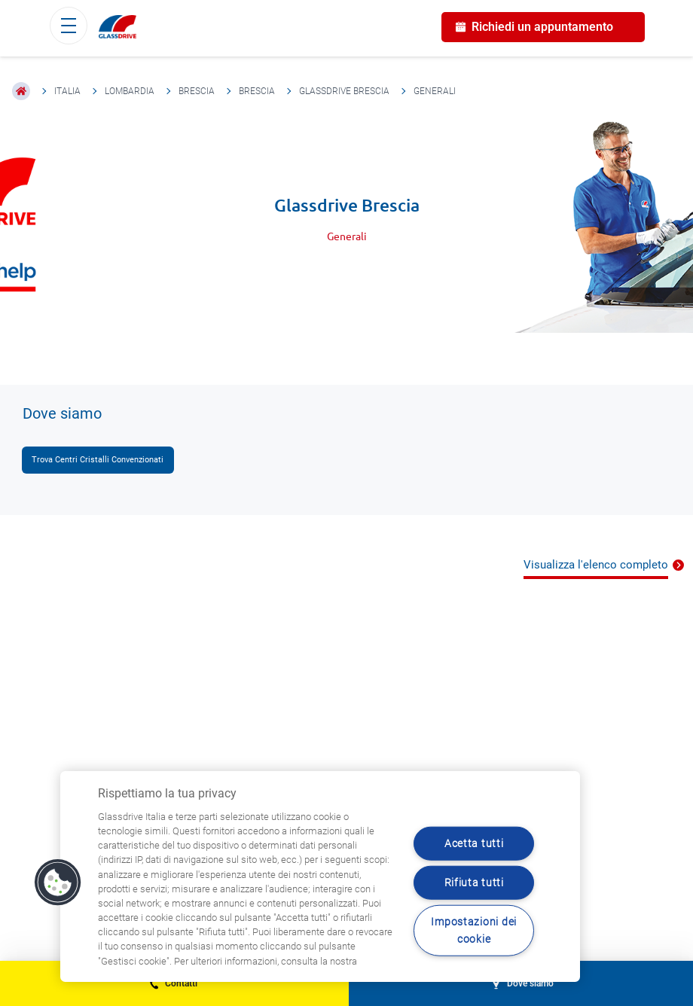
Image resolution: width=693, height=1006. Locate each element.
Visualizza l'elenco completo (596, 565)
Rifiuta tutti (474, 882)
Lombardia (129, 91)
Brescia (197, 91)
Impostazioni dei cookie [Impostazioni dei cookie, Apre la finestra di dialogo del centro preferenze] (474, 931)
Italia (67, 91)
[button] (58, 882)
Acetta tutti (474, 843)
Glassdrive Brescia (344, 91)
